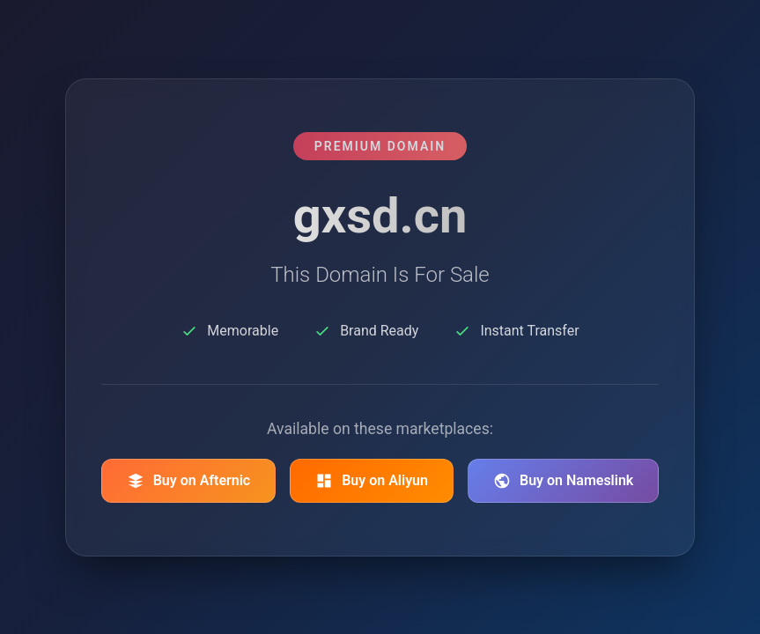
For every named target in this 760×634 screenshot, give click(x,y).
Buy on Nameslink (563, 481)
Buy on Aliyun (371, 481)
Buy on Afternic (189, 481)
